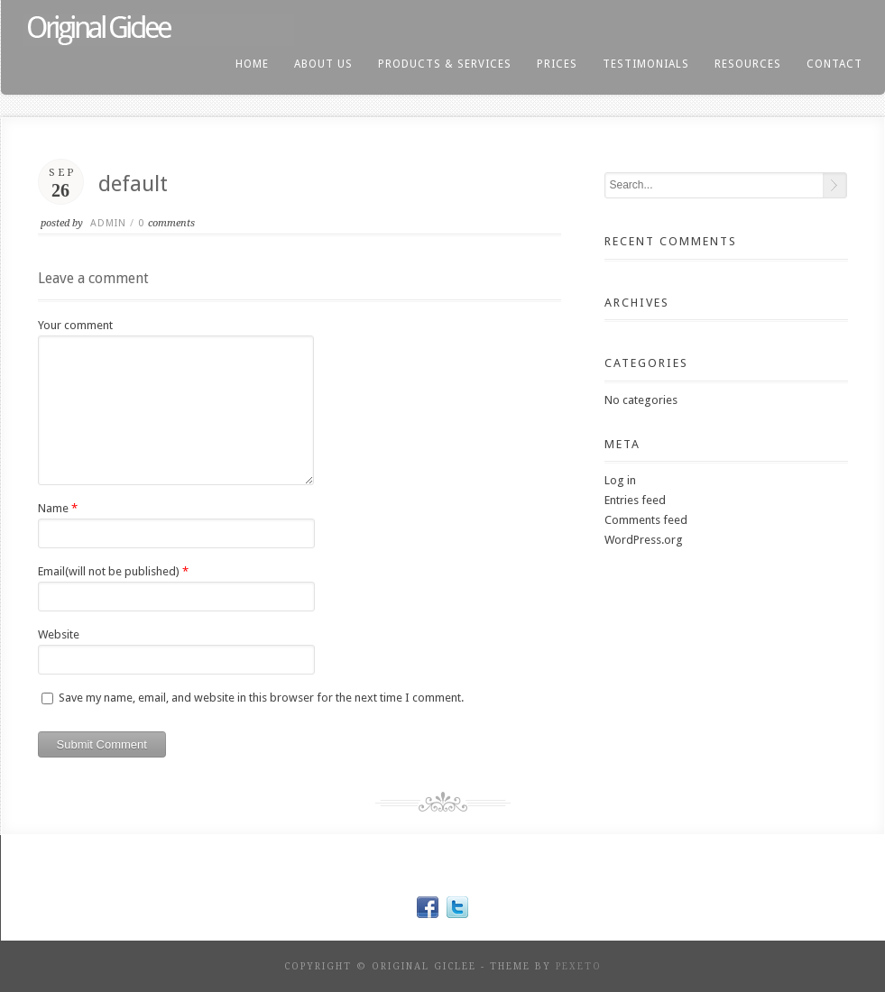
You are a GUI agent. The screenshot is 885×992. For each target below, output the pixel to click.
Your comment (75, 325)
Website (58, 634)
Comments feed (645, 520)
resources (747, 64)
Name (53, 508)
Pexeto (579, 966)
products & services (445, 64)
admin (108, 223)
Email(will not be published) (109, 571)
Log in (620, 480)
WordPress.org (643, 540)
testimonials (646, 64)
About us (323, 64)
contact (834, 64)
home (252, 64)
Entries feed (635, 500)
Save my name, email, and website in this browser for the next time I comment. (261, 697)
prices (557, 64)
